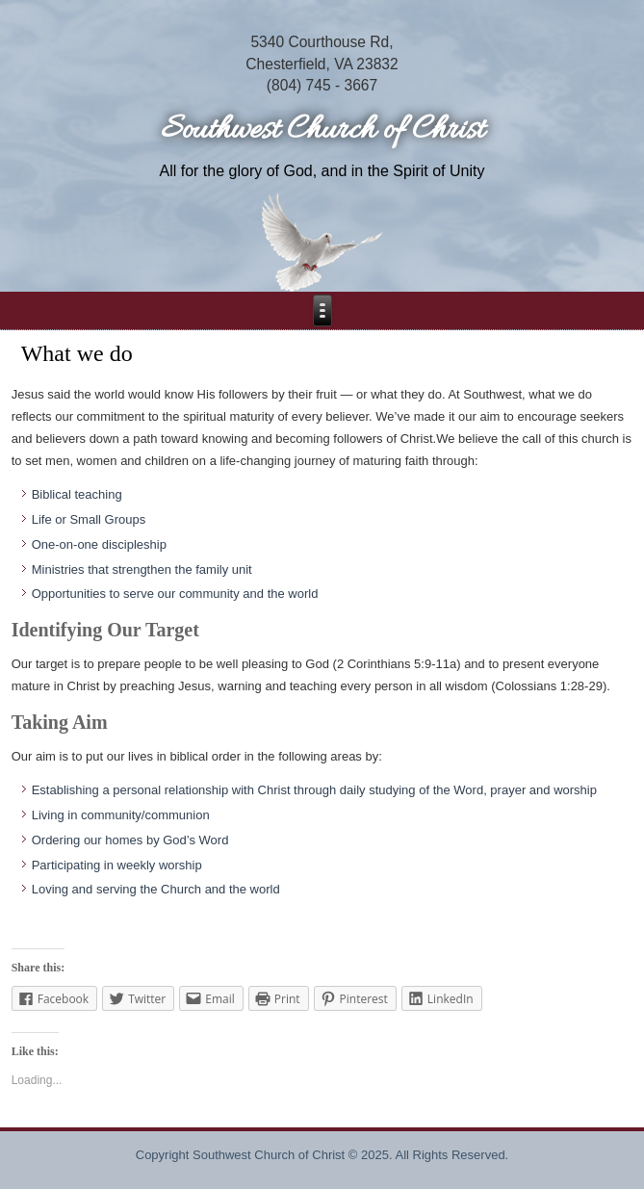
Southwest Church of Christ (322, 130)
